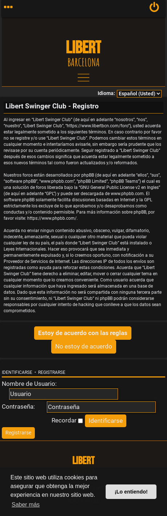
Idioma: (106, 93)
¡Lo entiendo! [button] (131, 492)
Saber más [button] (26, 504)
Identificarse (17, 372)
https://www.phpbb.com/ (52, 218)
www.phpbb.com (127, 193)
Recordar (67, 420)
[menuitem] (154, 9)
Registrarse (51, 372)
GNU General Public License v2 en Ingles (119, 187)
